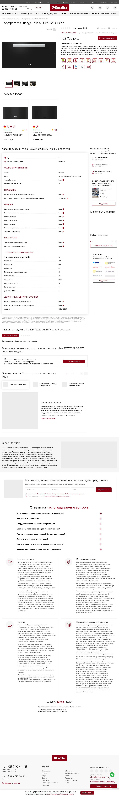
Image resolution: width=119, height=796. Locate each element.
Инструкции (103, 2)
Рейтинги (56, 2)
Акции (48, 2)
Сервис (67, 775)
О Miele (44, 773)
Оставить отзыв (10, 335)
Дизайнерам (39, 2)
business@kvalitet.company (102, 782)
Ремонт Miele (69, 778)
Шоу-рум (28, 2)
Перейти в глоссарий (48, 418)
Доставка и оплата (69, 2)
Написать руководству (104, 786)
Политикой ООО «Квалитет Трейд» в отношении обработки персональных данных (60, 494)
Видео (67, 783)
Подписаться (103, 489)
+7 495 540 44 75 (9, 6)
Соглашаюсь (87, 793)
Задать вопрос (74, 361)
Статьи (44, 778)
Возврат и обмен (71, 780)
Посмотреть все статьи (103, 246)
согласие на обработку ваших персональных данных (40, 793)
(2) (26, 130)
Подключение (83, 2)
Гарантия (94, 2)
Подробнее (103, 204)
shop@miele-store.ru (99, 777)
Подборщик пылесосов (50, 783)
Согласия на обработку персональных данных (56, 496)
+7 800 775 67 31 (9, 9)
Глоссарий (45, 780)
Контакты (114, 2)
